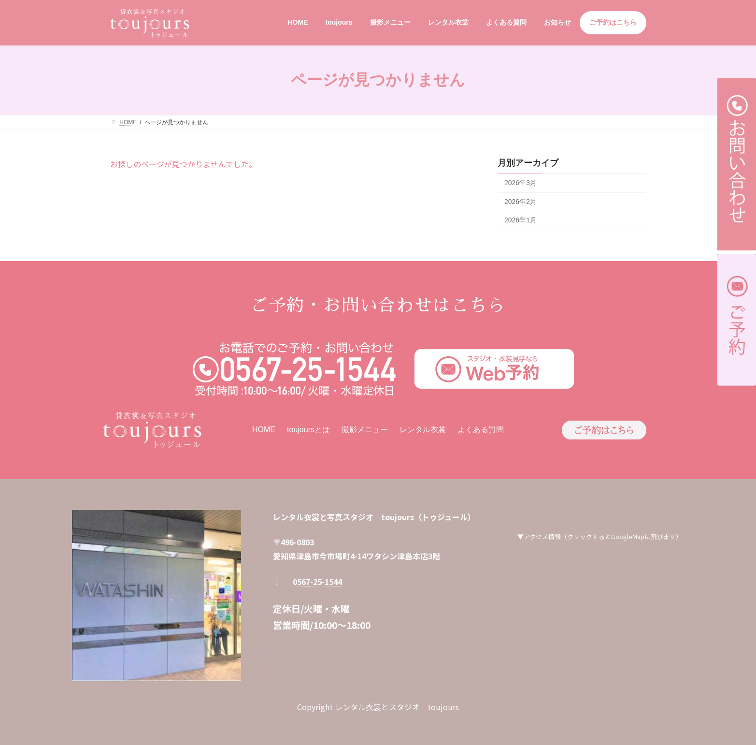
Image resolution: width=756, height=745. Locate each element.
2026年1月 (520, 220)
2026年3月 (520, 183)
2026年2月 (520, 201)
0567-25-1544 (317, 581)
